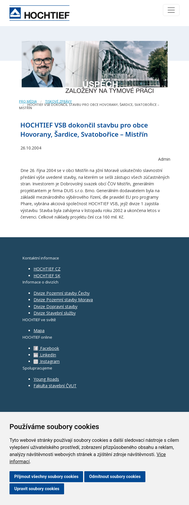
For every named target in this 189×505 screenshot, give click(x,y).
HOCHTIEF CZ (47, 269)
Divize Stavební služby (55, 313)
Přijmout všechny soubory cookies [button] (46, 476)
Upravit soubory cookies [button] (36, 488)
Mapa (39, 330)
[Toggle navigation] (171, 10)
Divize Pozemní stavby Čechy (62, 293)
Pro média (28, 101)
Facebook (46, 348)
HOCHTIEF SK (47, 275)
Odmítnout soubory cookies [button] (115, 476)
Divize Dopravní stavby (55, 306)
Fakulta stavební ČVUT (55, 385)
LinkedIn (45, 355)
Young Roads (46, 379)
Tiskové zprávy (58, 101)
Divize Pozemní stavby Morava (63, 299)
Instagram (47, 361)
